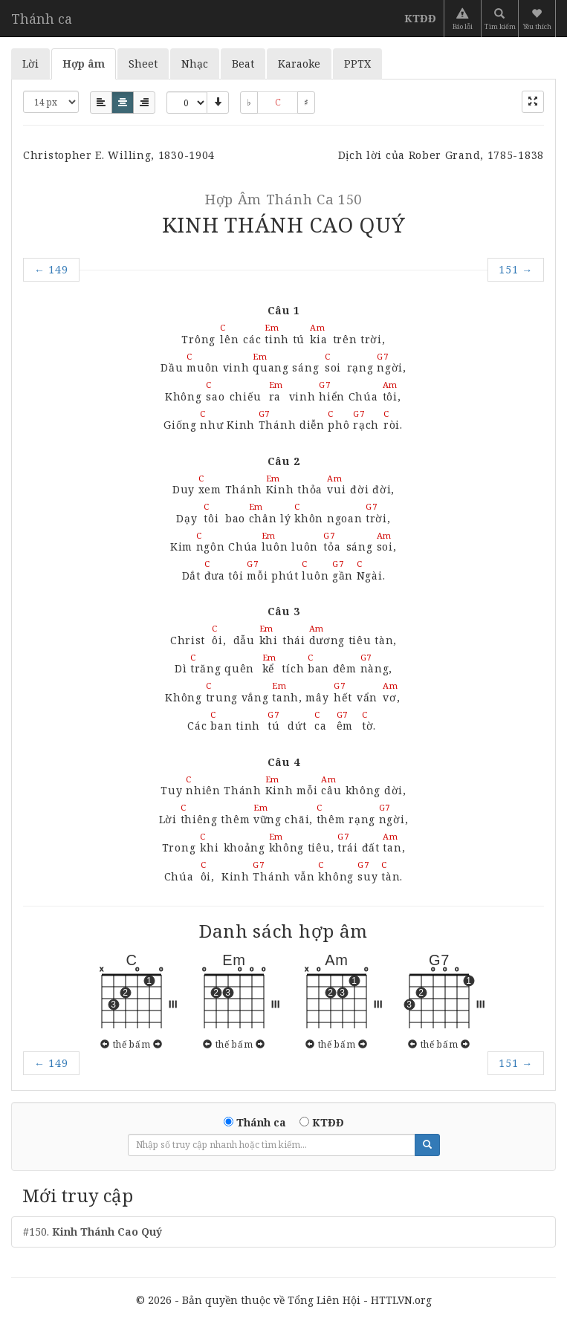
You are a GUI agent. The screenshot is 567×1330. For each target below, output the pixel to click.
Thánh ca (41, 18)
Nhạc (194, 63)
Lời (30, 63)
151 (516, 269)
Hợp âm (83, 63)
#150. (92, 1231)
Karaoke (299, 63)
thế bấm (131, 1044)
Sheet (143, 63)
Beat (243, 63)
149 (51, 269)
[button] (538, 18)
